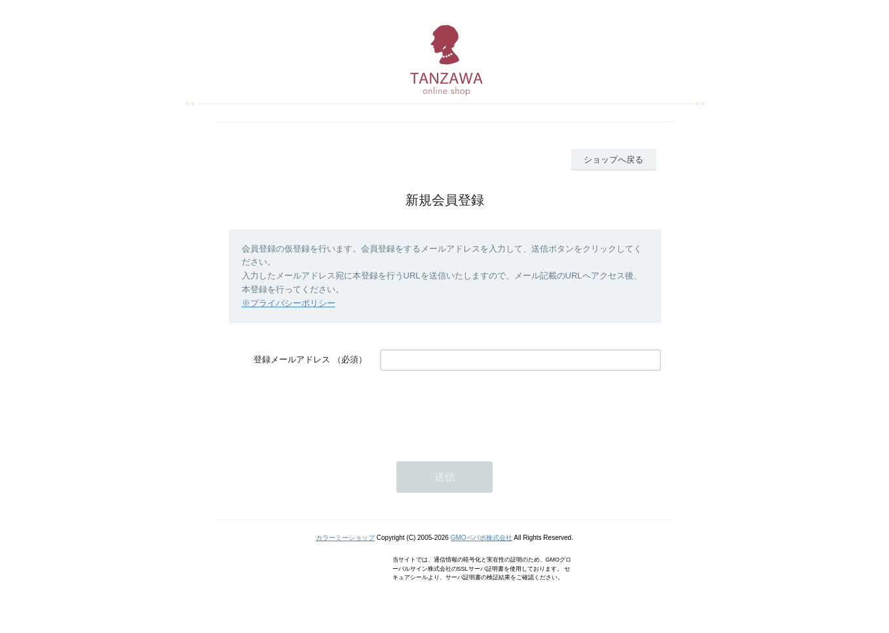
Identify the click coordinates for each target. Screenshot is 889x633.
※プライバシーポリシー (288, 303)
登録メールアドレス (292, 359)
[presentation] (479, 409)
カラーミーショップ (345, 537)
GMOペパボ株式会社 (481, 537)
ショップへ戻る (613, 159)
